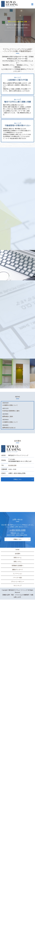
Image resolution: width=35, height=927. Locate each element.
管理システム (17, 561)
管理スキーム (17, 557)
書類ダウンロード (17, 569)
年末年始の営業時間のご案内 (10, 411)
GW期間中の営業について (10, 405)
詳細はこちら (17, 479)
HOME (17, 549)
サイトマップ (17, 585)
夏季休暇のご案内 (7, 416)
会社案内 (17, 553)
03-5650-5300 (12, 465)
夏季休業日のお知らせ (8, 427)
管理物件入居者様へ (17, 565)
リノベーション (17, 573)
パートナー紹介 (17, 577)
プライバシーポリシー (17, 581)
